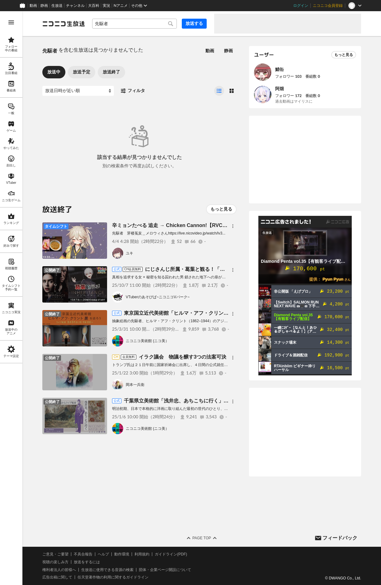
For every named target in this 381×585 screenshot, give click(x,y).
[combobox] (134, 24)
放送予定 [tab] (81, 71)
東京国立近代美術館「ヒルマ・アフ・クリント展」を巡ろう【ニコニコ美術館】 (213, 313)
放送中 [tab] (53, 71)
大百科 (93, 5)
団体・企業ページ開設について (165, 570)
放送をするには (87, 562)
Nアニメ (121, 5)
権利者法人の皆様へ (59, 570)
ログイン (300, 5)
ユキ (129, 253)
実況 (106, 5)
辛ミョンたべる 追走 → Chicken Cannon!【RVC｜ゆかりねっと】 (187, 225)
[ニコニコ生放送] (63, 23)
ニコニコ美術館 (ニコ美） (147, 341)
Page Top (201, 538)
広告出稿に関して (57, 577)
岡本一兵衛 (135, 385)
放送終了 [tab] (111, 71)
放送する (194, 23)
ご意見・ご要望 (55, 554)
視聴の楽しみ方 (55, 562)
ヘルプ (103, 554)
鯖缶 (279, 69)
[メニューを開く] (11, 22)
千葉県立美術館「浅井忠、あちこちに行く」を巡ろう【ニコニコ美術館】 (206, 400)
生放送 (57, 5)
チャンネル (75, 5)
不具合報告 (83, 554)
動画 (33, 5)
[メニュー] (233, 226)
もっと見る (221, 209)
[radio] (219, 91)
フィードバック (339, 538)
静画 (44, 5)
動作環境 (121, 554)
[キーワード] (134, 24)
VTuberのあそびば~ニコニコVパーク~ (158, 297)
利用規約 (141, 554)
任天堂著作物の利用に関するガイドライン (113, 577)
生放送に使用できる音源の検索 (107, 570)
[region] (11, 298)
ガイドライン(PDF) (171, 554)
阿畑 (279, 88)
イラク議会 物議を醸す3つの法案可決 (182, 357)
